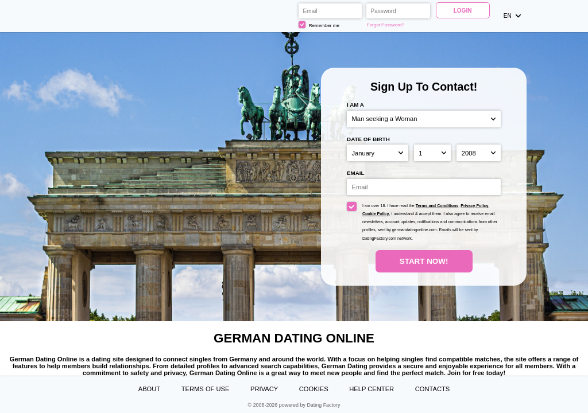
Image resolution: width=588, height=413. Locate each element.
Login (463, 10)
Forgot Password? (385, 25)
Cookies (313, 388)
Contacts (432, 388)
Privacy (264, 388)
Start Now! (424, 261)
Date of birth (368, 139)
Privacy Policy (474, 206)
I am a (355, 105)
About (149, 388)
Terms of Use (205, 388)
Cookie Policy (375, 214)
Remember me (319, 24)
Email (355, 173)
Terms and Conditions (437, 206)
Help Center (371, 388)
